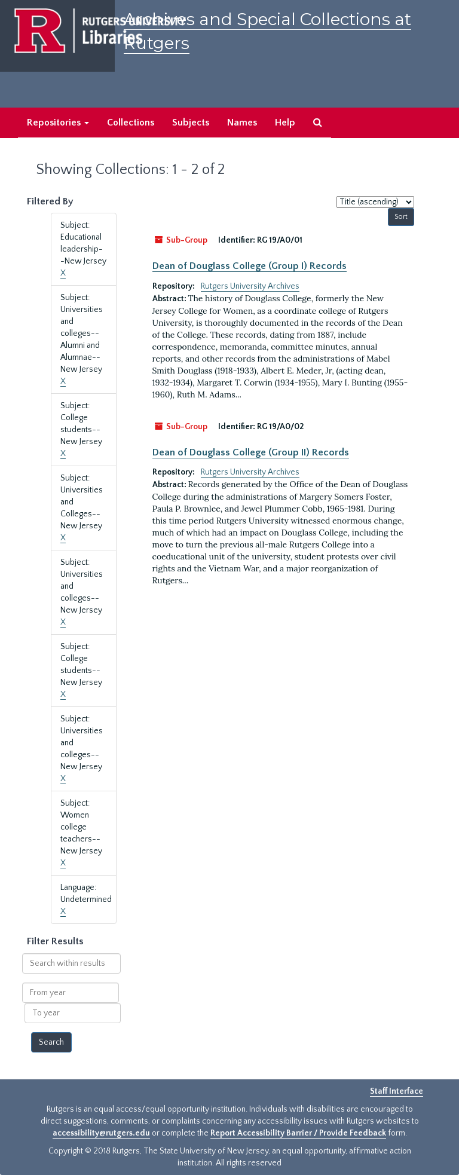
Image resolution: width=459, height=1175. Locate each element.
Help (285, 122)
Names (242, 122)
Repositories (58, 122)
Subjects (190, 122)
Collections (130, 122)
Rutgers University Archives (250, 286)
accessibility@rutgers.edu (101, 1133)
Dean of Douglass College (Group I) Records (249, 266)
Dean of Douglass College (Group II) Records (250, 452)
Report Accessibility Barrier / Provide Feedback (298, 1133)
